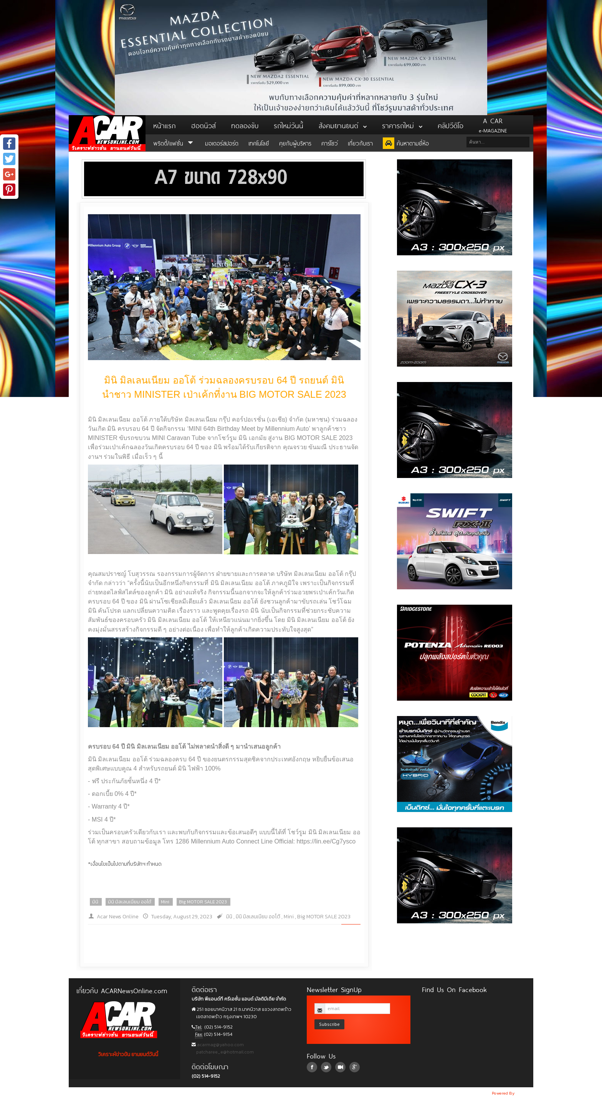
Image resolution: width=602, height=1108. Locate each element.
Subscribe (329, 1024)
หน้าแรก (164, 125)
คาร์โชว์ (329, 142)
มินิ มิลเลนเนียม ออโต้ (129, 901)
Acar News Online (118, 917)
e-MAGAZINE (493, 124)
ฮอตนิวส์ (203, 125)
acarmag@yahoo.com (220, 1044)
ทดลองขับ (244, 125)
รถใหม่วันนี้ (288, 125)
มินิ (95, 901)
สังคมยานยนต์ (343, 125)
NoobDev (524, 1093)
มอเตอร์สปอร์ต (221, 142)
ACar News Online (107, 133)
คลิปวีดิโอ (450, 125)
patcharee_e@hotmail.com (224, 1051)
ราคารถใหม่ (402, 125)
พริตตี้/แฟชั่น (174, 142)
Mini (165, 901)
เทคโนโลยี (258, 142)
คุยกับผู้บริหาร (295, 142)
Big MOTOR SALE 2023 (203, 901)
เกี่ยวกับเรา (360, 142)
